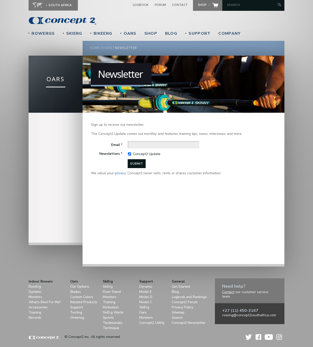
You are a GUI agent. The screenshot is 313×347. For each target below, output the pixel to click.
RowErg (35, 286)
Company (229, 33)
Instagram (279, 337)
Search (177, 317)
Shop (150, 33)
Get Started (181, 286)
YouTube (269, 337)
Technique (111, 328)
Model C (145, 302)
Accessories (38, 307)
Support (197, 33)
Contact (180, 5)
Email (116, 144)
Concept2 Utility (151, 322)
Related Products (83, 302)
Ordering (77, 317)
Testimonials (112, 322)
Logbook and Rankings (189, 297)
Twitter (249, 337)
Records (35, 317)
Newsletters (110, 153)
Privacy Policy (182, 307)
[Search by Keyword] (251, 5)
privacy (120, 173)
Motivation (111, 307)
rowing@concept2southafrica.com (249, 315)
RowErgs (41, 33)
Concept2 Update (146, 154)
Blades (75, 291)
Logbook (141, 5)
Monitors (35, 297)
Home (95, 48)
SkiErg (72, 33)
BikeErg (101, 33)
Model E (145, 291)
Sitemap (178, 312)
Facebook (258, 337)
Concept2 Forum (184, 302)
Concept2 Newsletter (189, 322)
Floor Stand (112, 291)
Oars (128, 33)
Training (35, 312)
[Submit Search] (279, 5)
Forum (160, 5)
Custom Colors (81, 297)
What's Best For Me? (45, 302)
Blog (171, 33)
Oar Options (79, 286)
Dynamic (35, 291)
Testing (76, 312)
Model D (145, 297)
